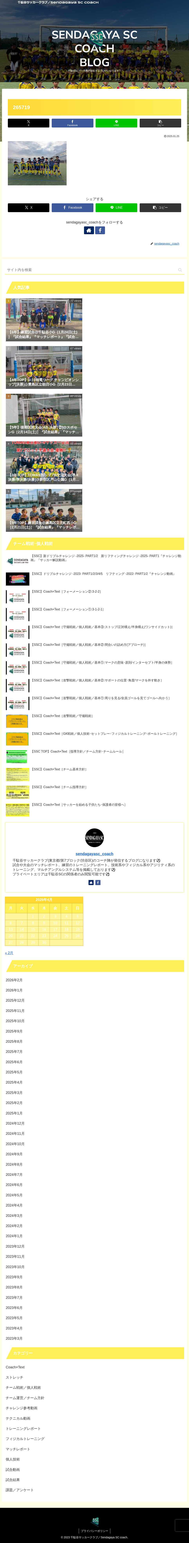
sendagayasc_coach (94, 854)
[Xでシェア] (28, 123)
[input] (94, 270)
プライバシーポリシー (94, 1530)
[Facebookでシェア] (72, 123)
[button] (160, 123)
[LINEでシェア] (116, 123)
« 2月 (9, 953)
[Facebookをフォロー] (99, 230)
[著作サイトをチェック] (90, 230)
